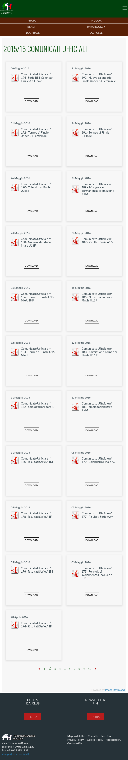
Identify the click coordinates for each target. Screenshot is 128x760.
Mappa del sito (75, 735)
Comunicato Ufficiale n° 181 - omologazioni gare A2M (97, 407)
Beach (31, 26)
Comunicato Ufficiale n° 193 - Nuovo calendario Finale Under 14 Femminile (99, 77)
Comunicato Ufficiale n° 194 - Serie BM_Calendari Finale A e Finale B (37, 77)
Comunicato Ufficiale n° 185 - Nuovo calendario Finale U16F (97, 297)
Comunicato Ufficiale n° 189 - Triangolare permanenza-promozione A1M (98, 189)
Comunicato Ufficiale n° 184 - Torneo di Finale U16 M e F (37, 352)
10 (89, 668)
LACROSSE (96, 32)
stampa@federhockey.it (15, 753)
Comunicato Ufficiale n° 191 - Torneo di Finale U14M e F (97, 132)
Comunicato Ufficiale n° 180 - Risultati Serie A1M (37, 460)
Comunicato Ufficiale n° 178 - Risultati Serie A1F (36, 514)
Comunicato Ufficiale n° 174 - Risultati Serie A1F (36, 624)
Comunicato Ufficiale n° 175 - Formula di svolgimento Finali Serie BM (97, 573)
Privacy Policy (75, 739)
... (65, 668)
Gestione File (74, 743)
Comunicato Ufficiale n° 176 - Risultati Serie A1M (37, 569)
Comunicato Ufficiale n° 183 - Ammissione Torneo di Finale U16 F (99, 352)
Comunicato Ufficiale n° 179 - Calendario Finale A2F (99, 460)
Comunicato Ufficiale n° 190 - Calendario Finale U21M (36, 187)
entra (32, 716)
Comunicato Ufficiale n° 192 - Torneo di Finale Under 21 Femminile (36, 132)
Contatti (93, 735)
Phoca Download (115, 689)
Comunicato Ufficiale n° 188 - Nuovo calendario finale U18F (36, 242)
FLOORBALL (32, 32)
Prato (32, 20)
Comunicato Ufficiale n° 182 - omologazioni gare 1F (38, 405)
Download (31, 101)
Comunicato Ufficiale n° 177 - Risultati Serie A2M (98, 514)
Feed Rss (106, 735)
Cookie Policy (95, 739)
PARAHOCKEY (96, 26)
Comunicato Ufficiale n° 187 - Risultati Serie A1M (98, 240)
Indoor (96, 20)
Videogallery (113, 739)
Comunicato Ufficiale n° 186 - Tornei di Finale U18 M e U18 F (37, 297)
